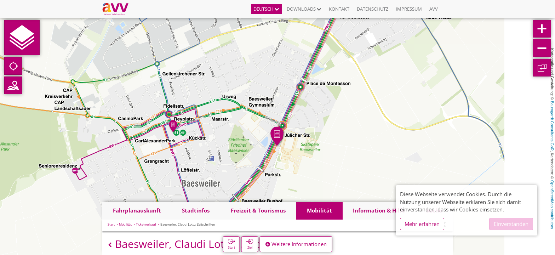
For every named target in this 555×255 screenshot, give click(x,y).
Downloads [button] (304, 9)
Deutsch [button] (266, 9)
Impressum (409, 9)
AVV (433, 9)
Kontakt (339, 9)
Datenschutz (372, 9)
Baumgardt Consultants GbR (552, 126)
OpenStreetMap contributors (552, 204)
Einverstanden (511, 223)
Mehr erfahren (422, 223)
